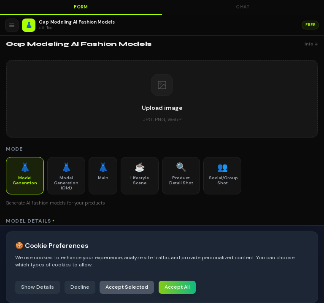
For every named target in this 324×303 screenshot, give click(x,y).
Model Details (30, 221)
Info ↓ (311, 44)
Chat (243, 7)
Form (81, 7)
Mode (14, 149)
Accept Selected (126, 287)
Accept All (177, 287)
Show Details (37, 287)
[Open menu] (12, 25)
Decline (79, 287)
